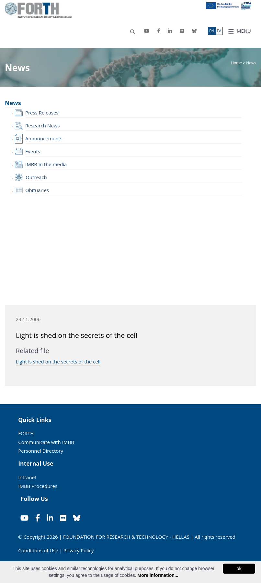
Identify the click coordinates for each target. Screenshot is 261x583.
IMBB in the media (46, 164)
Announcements (43, 138)
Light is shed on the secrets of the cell (58, 361)
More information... (157, 575)
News (13, 103)
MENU (239, 30)
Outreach (36, 177)
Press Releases (42, 112)
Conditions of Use (38, 550)
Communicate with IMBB (46, 442)
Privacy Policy (78, 550)
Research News (42, 125)
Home (237, 63)
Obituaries (37, 190)
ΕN (211, 31)
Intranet (27, 477)
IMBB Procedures (37, 486)
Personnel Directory (40, 451)
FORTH (26, 433)
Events (32, 151)
